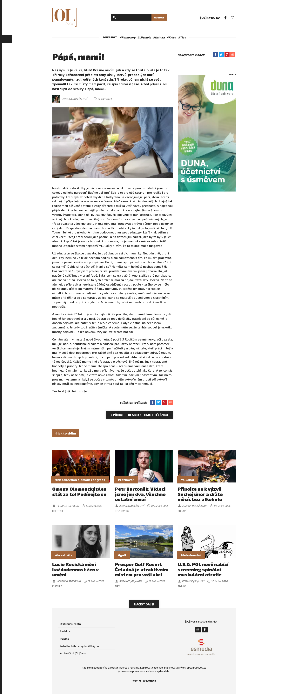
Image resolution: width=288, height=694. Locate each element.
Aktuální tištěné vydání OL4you (79, 646)
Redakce (65, 631)
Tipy (117, 586)
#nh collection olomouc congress (80, 480)
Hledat (159, 17)
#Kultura (159, 37)
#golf (122, 555)
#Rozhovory (127, 37)
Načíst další (144, 604)
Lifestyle (58, 511)
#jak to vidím (65, 433)
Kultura (57, 586)
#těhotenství (191, 555)
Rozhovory (122, 511)
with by (144, 680)
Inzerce (64, 638)
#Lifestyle (144, 37)
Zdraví (182, 511)
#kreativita (63, 555)
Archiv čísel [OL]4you (73, 653)
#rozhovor (126, 480)
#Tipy (182, 37)
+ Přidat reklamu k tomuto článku (139, 415)
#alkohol (187, 480)
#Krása (171, 37)
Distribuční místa (70, 623)
